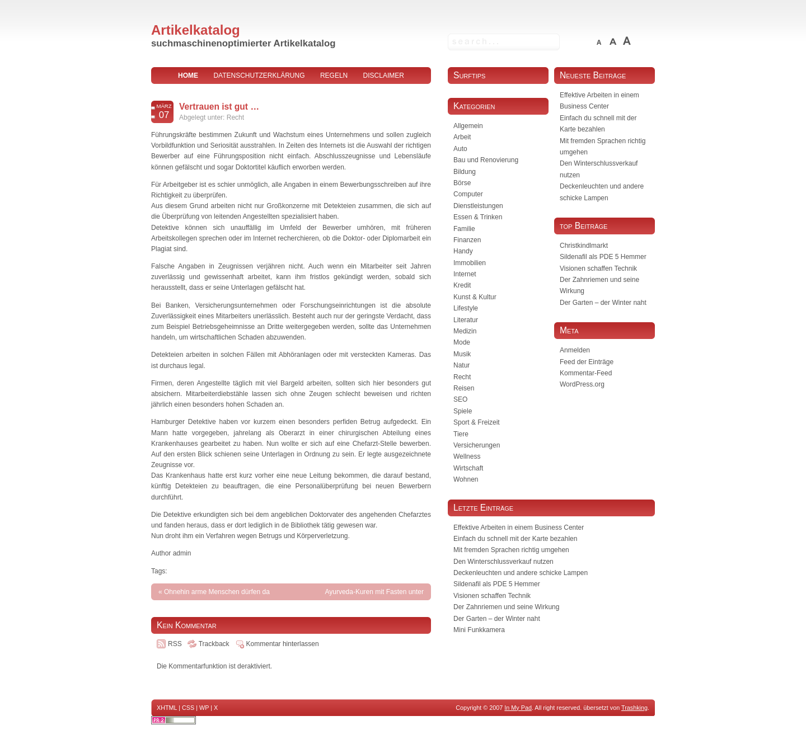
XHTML (167, 707)
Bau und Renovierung (485, 160)
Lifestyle (465, 308)
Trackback (214, 644)
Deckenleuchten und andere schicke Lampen (520, 573)
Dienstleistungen (478, 206)
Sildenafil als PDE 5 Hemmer (603, 257)
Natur (461, 365)
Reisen (463, 388)
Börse (462, 183)
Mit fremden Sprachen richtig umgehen (511, 550)
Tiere (460, 434)
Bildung (464, 172)
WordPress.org (582, 384)
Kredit (462, 285)
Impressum (291, 92)
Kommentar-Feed (586, 373)
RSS (175, 644)
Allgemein (468, 126)
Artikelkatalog (195, 29)
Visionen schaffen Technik (598, 268)
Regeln (334, 75)
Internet (464, 274)
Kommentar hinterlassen (282, 644)
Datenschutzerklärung (258, 75)
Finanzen (467, 240)
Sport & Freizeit (476, 422)
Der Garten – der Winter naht (603, 303)
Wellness (466, 456)
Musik (462, 354)
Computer (468, 194)
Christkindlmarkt (584, 245)
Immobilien (469, 263)
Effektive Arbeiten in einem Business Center (518, 527)
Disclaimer (383, 75)
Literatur (465, 320)
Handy (463, 251)
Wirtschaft (468, 468)
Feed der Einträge (586, 362)
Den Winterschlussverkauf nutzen (503, 562)
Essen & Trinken (477, 217)
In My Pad (518, 707)
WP (204, 707)
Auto (460, 149)
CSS (188, 707)
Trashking (634, 707)
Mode (461, 342)
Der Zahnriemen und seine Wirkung (506, 607)
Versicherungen (476, 445)
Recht (235, 117)
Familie (464, 229)
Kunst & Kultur (474, 297)
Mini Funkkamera (479, 630)
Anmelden (575, 350)
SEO (460, 399)
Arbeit (462, 137)
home (188, 75)
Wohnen (465, 479)
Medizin (464, 331)
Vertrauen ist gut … (219, 106)
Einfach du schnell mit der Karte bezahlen (515, 539)
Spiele (462, 411)
